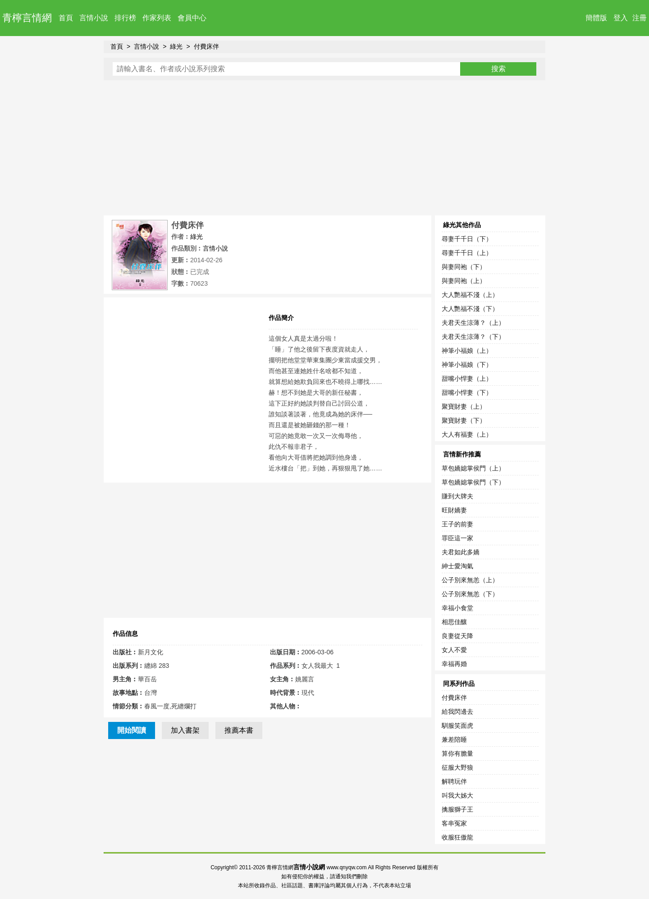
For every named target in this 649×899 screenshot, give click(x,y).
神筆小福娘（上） (467, 350)
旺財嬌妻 (454, 510)
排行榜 (125, 18)
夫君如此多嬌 (461, 552)
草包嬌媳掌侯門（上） (473, 468)
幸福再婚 (454, 663)
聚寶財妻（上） (464, 406)
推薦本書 (238, 730)
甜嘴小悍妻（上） (467, 378)
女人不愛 (454, 649)
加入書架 (185, 730)
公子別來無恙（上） (470, 580)
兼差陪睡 (454, 739)
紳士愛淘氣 (457, 566)
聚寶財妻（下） (464, 420)
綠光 (176, 46)
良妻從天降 (457, 635)
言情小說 (93, 18)
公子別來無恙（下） (470, 594)
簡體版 (596, 18)
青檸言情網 (27, 17)
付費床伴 (206, 46)
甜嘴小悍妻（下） (467, 392)
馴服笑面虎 (457, 725)
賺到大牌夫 (457, 496)
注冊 (639, 18)
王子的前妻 (457, 524)
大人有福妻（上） (467, 434)
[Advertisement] (324, 148)
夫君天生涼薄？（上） (473, 322)
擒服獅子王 (457, 809)
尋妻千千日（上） (467, 252)
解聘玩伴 (454, 781)
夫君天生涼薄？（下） (473, 336)
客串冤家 (454, 823)
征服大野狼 (457, 767)
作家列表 (156, 18)
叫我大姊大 (457, 795)
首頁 (66, 18)
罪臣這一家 (457, 538)
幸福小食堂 (457, 608)
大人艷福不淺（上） (470, 294)
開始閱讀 (131, 730)
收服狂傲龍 (457, 837)
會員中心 (192, 18)
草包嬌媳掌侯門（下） (473, 482)
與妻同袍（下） (464, 266)
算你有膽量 (457, 753)
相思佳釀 (454, 621)
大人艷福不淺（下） (470, 308)
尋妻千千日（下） (467, 238)
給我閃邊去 (457, 711)
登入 (620, 18)
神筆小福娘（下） (467, 364)
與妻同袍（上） (464, 280)
